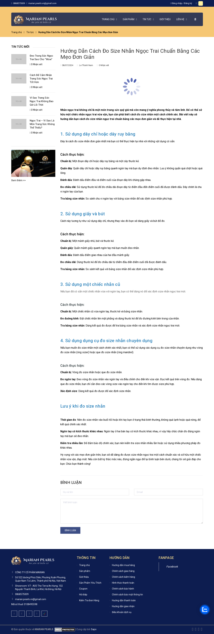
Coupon (83, 588)
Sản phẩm (84, 571)
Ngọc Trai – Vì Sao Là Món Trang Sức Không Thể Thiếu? (42, 124)
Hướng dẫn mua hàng (123, 565)
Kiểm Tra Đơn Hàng (89, 600)
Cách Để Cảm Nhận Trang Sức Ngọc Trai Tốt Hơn (41, 79)
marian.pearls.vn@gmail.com (42, 3)
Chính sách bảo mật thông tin (127, 594)
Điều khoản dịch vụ (121, 612)
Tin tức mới (20, 46)
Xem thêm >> (18, 180)
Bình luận (70, 530)
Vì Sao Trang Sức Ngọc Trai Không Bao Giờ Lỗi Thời (42, 101)
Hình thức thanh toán (123, 582)
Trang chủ (84, 565)
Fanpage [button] (166, 558)
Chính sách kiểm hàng (123, 577)
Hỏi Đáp (83, 594)
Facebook (172, 566)
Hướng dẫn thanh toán (124, 600)
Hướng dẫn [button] (120, 558)
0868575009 (19, 3)
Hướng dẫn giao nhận (123, 606)
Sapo (93, 629)
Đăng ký (188, 3)
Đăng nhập (177, 3)
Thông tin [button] (86, 558)
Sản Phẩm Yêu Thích (90, 582)
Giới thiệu (84, 577)
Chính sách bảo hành (123, 588)
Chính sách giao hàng (123, 571)
